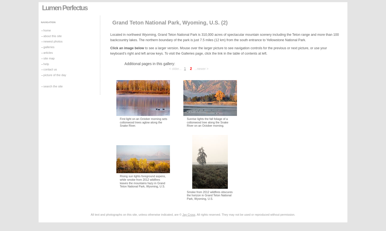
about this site (52, 36)
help (46, 64)
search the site (53, 86)
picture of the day (54, 75)
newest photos (52, 41)
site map (49, 58)
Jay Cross (188, 214)
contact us (50, 69)
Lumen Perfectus (64, 8)
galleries (48, 47)
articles (48, 52)
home (47, 30)
